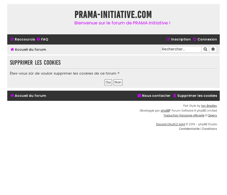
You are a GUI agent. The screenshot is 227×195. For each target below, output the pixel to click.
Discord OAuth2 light (170, 124)
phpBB (165, 111)
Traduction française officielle (184, 115)
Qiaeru (212, 115)
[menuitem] (42, 39)
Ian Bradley (209, 106)
